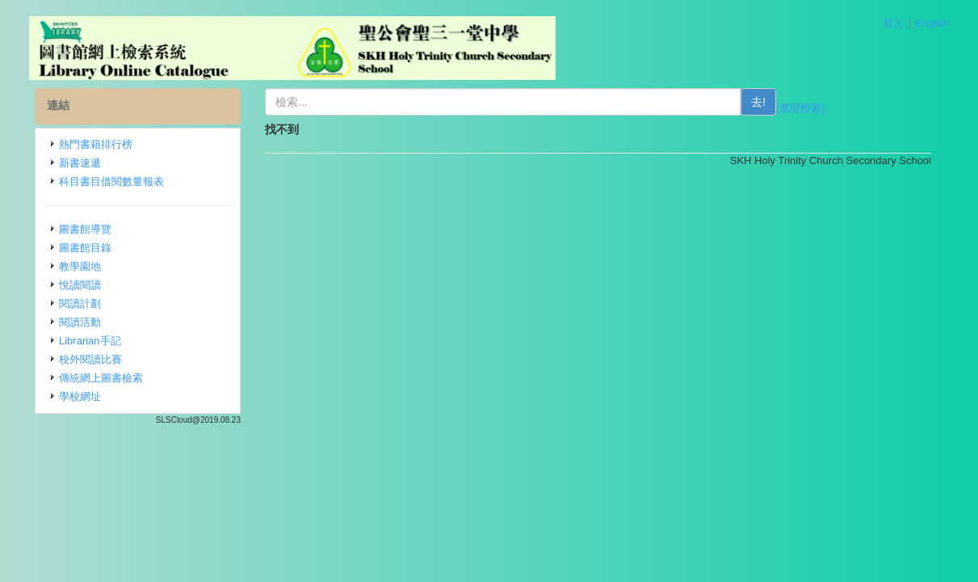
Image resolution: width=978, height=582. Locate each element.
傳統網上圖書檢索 (101, 378)
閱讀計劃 (80, 303)
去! (758, 101)
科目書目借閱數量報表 (111, 181)
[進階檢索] (800, 108)
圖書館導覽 (85, 229)
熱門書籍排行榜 (95, 144)
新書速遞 (80, 163)
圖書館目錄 (85, 248)
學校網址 (80, 396)
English (932, 23)
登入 (893, 23)
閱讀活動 (80, 322)
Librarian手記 (90, 341)
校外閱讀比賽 (90, 359)
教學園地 (80, 266)
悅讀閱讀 (80, 285)
